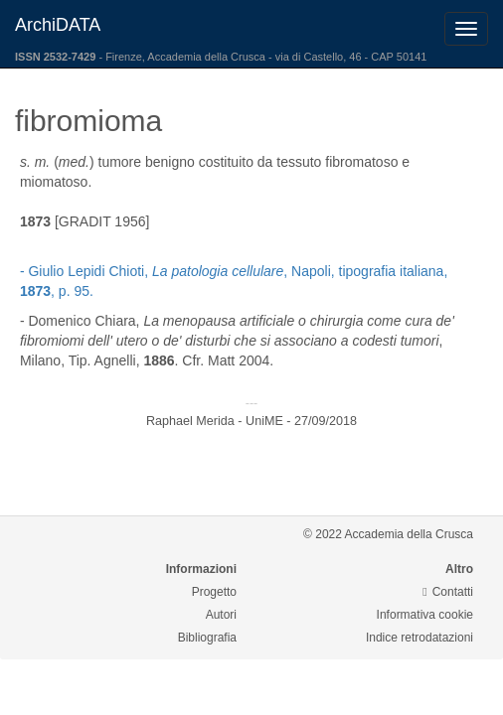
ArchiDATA (57, 25)
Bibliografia (207, 637)
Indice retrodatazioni (419, 637)
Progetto (214, 592)
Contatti (447, 592)
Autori (221, 615)
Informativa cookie (425, 615)
